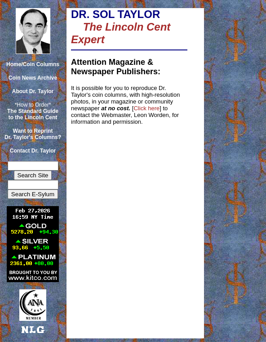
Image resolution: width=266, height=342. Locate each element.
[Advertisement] (233, 28)
